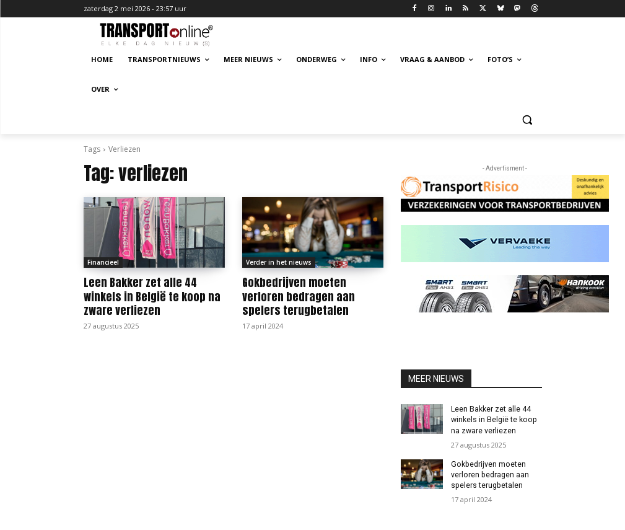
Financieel (103, 262)
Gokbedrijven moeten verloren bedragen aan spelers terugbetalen (311, 296)
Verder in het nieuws (279, 262)
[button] (527, 119)
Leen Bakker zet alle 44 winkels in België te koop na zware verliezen (148, 296)
